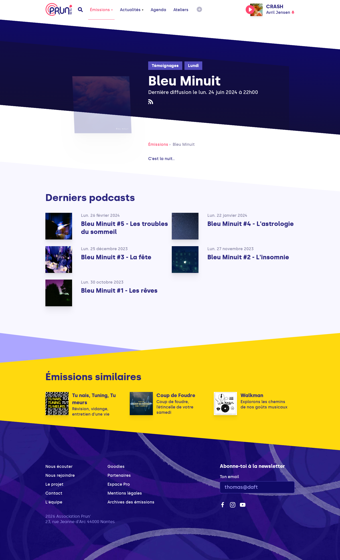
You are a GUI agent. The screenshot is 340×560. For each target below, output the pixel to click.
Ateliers (180, 9)
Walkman (252, 395)
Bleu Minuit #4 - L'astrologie (250, 223)
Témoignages (165, 65)
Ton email (229, 476)
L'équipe (53, 502)
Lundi (193, 65)
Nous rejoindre (60, 475)
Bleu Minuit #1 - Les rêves (119, 290)
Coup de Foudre (175, 395)
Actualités (132, 9)
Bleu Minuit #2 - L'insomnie (248, 257)
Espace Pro (118, 484)
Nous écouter (59, 466)
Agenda (158, 9)
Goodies (116, 466)
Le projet (54, 484)
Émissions (101, 9)
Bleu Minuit (184, 144)
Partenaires (119, 475)
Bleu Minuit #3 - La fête (116, 257)
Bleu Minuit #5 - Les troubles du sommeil (124, 227)
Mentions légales (124, 493)
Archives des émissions (130, 502)
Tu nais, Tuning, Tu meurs (94, 399)
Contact (53, 493)
